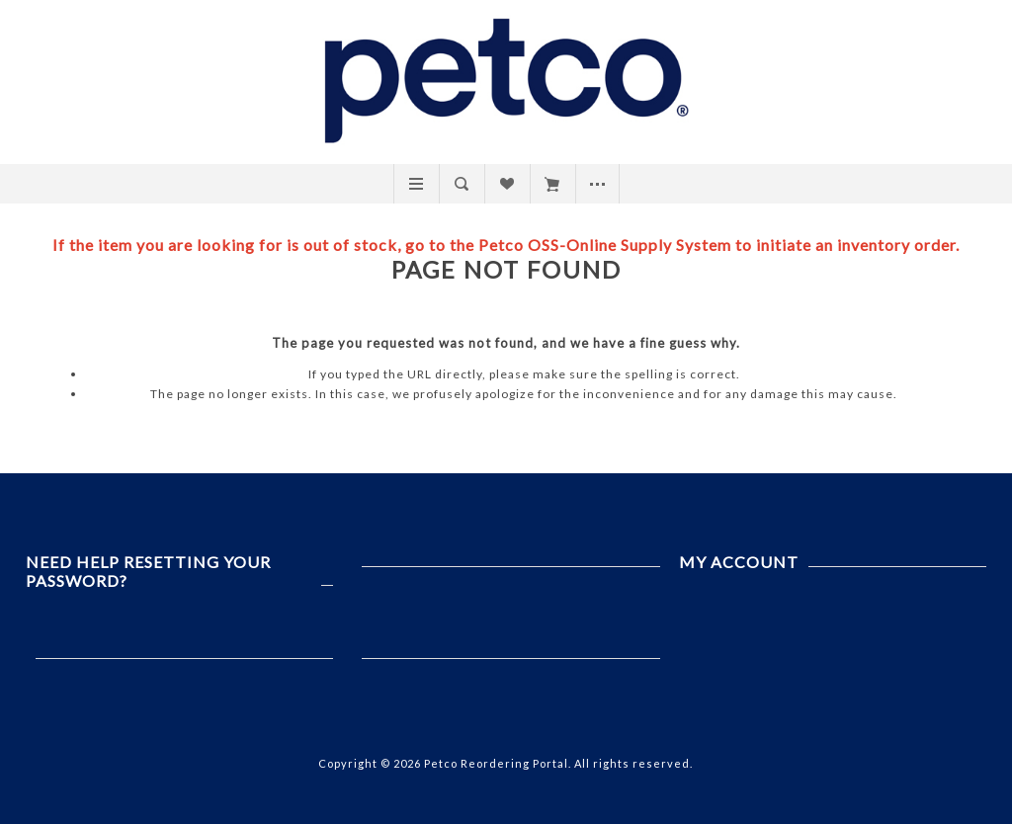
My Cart (552, 184)
